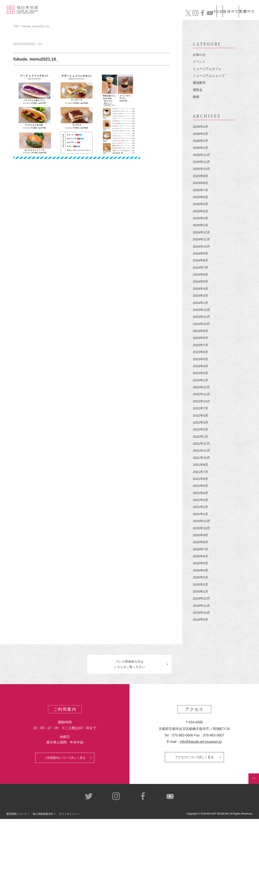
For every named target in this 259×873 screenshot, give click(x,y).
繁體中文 (246, 6)
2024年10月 (202, 263)
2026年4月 (201, 131)
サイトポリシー (68, 868)
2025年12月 (202, 162)
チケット (243, 14)
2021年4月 (201, 533)
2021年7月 (201, 510)
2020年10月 (202, 572)
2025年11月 (202, 170)
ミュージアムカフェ (208, 70)
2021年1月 (201, 556)
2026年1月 (201, 155)
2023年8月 (201, 363)
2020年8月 (201, 587)
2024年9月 (201, 270)
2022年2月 (201, 464)
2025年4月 (201, 224)
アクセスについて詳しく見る (194, 811)
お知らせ (199, 55)
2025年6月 (201, 209)
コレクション (114, 14)
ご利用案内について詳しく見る (65, 811)
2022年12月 (202, 417)
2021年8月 (201, 502)
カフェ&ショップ (195, 14)
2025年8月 (201, 193)
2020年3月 (201, 626)
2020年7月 (201, 595)
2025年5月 (201, 216)
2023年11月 (202, 340)
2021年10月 (202, 494)
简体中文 (226, 6)
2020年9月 (201, 579)
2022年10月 (202, 433)
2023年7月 (201, 371)
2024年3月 (201, 317)
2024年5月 (201, 301)
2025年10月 (202, 178)
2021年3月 (201, 541)
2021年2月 (201, 548)
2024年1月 (201, 324)
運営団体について (16, 868)
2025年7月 (201, 201)
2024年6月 (201, 294)
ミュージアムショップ (210, 78)
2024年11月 (202, 255)
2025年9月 (201, 186)
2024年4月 (201, 309)
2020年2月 (201, 633)
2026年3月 (201, 139)
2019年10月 (202, 664)
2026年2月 (201, 147)
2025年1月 (201, 240)
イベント (199, 62)
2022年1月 (201, 471)
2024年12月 (202, 247)
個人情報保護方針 (43, 868)
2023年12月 (202, 332)
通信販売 (199, 86)
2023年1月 (201, 409)
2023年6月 (201, 378)
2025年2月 (201, 232)
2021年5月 (201, 525)
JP (197, 6)
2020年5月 (201, 610)
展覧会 (198, 93)
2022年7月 (201, 440)
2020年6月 (201, 603)
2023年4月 (201, 394)
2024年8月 (201, 278)
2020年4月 (201, 618)
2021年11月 (202, 487)
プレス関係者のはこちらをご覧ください (129, 718)
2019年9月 (201, 672)
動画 (196, 101)
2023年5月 (201, 386)
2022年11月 (202, 425)
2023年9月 (201, 355)
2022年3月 (201, 456)
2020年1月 (201, 641)
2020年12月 (202, 564)
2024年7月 (201, 286)
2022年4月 (201, 448)
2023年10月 (202, 348)
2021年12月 (202, 479)
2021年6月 (201, 518)
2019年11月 (202, 657)
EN (210, 6)
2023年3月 (201, 402)
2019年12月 (202, 649)
